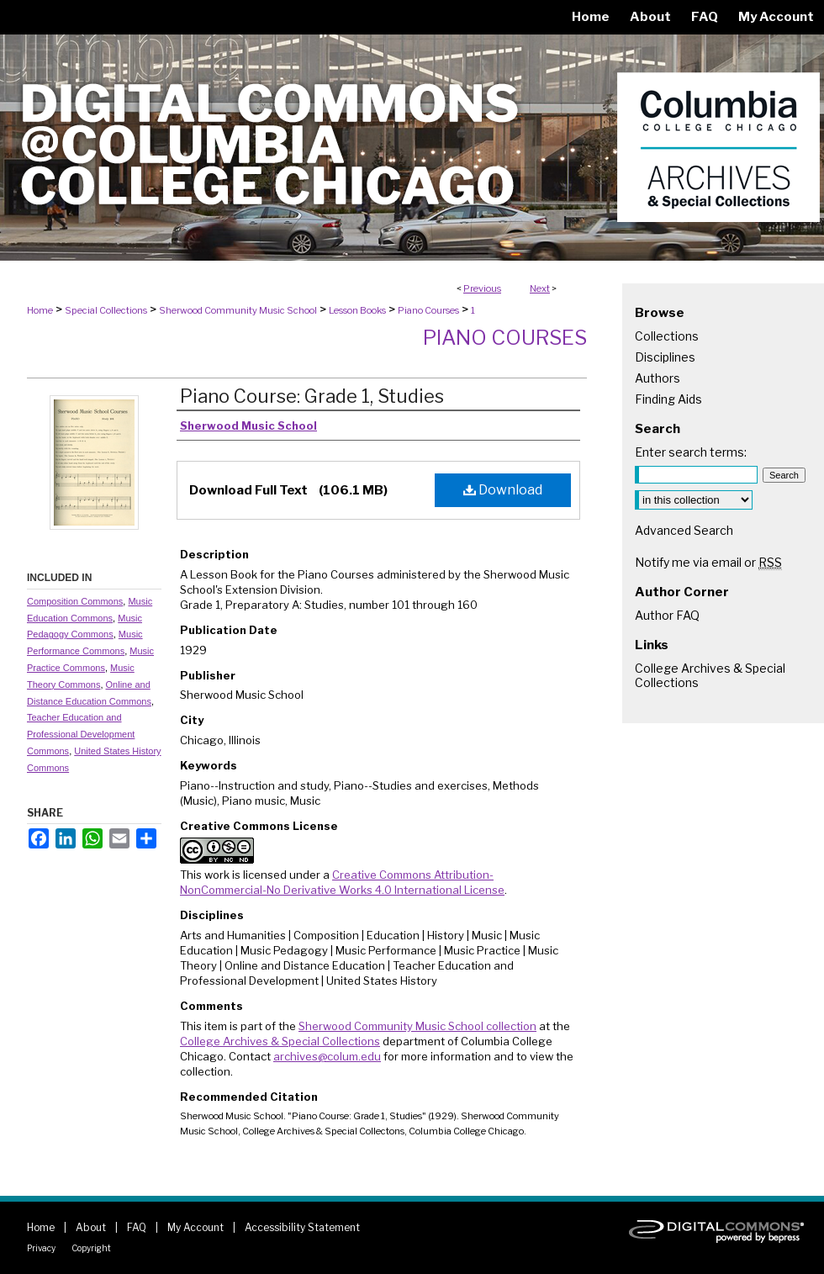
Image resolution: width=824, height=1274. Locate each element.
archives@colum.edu (327, 1056)
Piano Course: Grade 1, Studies (312, 396)
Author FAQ (667, 615)
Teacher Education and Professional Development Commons (81, 734)
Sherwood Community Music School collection (417, 1026)
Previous (482, 288)
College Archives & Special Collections (280, 1041)
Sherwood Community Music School (238, 310)
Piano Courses (428, 310)
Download (502, 490)
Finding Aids (668, 399)
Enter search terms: (691, 452)
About (91, 1227)
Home (40, 310)
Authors (657, 378)
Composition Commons (75, 601)
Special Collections (106, 310)
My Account (195, 1227)
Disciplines (665, 357)
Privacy (41, 1248)
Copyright (91, 1248)
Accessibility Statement (302, 1227)
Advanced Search (684, 530)
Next (540, 288)
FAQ (136, 1227)
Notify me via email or (708, 562)
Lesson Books (357, 310)
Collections (667, 336)
